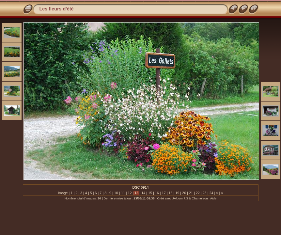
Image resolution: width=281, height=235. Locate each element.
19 (177, 193)
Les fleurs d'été (56, 8)
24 (211, 193)
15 (150, 193)
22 (198, 193)
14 (143, 193)
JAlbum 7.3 (180, 198)
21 (191, 193)
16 (157, 193)
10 (116, 193)
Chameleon (200, 198)
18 (170, 193)
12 (130, 193)
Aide (213, 198)
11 (123, 193)
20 (184, 193)
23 (205, 193)
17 (164, 193)
